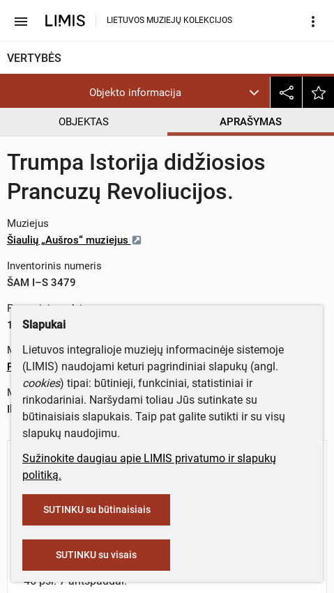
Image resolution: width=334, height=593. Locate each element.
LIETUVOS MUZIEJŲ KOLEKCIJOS (169, 20)
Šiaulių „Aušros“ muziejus (74, 240)
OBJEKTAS (84, 122)
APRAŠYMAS (251, 122)
